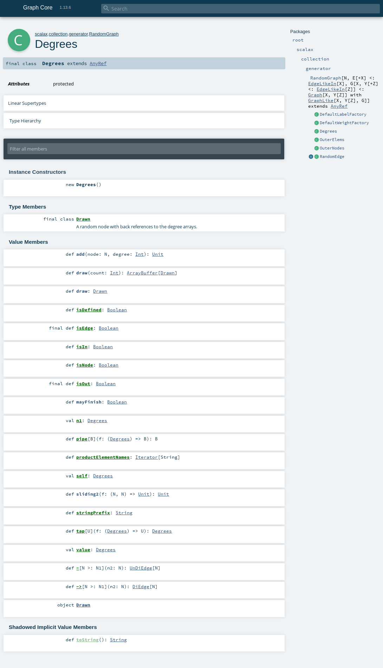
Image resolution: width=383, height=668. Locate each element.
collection (58, 34)
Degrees (328, 131)
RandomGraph (104, 34)
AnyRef (339, 106)
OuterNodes (332, 148)
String (124, 512)
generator (78, 34)
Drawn (168, 272)
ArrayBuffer (142, 272)
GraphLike (320, 100)
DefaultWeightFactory (344, 122)
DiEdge (140, 586)
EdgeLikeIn (322, 83)
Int (139, 254)
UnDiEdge (141, 568)
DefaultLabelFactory (343, 114)
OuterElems (332, 139)
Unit (157, 254)
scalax (41, 34)
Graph (315, 94)
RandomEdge (332, 156)
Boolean (117, 309)
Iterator (146, 457)
